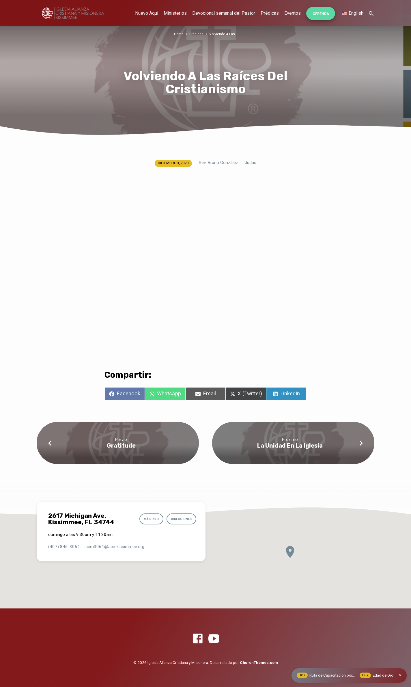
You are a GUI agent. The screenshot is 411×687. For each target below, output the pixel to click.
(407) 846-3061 (64, 546)
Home (178, 34)
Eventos (292, 13)
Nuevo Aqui (146, 13)
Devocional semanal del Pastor (223, 13)
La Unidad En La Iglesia (290, 445)
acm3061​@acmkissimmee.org (114, 546)
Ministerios (175, 13)
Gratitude (121, 445)
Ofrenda (321, 14)
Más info (149, 519)
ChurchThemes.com (259, 662)
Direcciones (180, 519)
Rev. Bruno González (218, 162)
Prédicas (270, 13)
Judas (250, 162)
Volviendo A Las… (223, 34)
